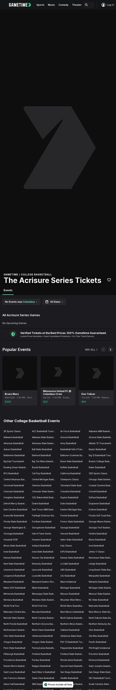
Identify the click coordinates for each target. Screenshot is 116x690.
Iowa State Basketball (42, 551)
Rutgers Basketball (41, 666)
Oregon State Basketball (44, 642)
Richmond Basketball (99, 660)
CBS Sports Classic (98, 473)
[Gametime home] (22, 5)
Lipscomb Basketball (42, 569)
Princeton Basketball (99, 654)
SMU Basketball (39, 684)
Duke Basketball (68, 503)
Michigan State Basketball (101, 587)
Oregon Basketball (13, 642)
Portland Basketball (41, 654)
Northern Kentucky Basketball (102, 624)
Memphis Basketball (98, 581)
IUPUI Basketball (68, 551)
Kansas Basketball (12, 557)
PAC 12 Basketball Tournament (73, 642)
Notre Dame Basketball (43, 630)
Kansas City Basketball (43, 557)
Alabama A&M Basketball (101, 431)
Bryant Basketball (40, 467)
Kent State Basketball (14, 563)
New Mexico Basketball (72, 612)
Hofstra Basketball (98, 533)
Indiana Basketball (41, 545)
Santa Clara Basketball (43, 678)
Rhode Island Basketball (72, 660)
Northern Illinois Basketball (73, 624)
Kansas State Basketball (72, 557)
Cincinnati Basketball (14, 485)
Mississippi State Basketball (45, 593)
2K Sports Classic (12, 431)
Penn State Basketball (14, 648)
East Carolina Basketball (15, 509)
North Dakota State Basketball (102, 618)
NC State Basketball (98, 600)
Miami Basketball (40, 587)
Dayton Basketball (69, 497)
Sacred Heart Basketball (72, 666)
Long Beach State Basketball (102, 569)
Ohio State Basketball (14, 636)
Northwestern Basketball (16, 630)
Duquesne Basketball (99, 503)
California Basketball (70, 473)
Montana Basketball (13, 600)
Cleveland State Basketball (73, 485)
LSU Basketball (67, 575)
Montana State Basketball (44, 600)
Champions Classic (69, 479)
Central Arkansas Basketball (17, 479)
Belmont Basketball (41, 455)
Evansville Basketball (14, 515)
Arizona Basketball (69, 437)
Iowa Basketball (11, 551)
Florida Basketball (69, 515)
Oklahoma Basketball (42, 636)
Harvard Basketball (69, 533)
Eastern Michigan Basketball (73, 509)
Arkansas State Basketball (45, 443)
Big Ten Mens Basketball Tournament (45, 461)
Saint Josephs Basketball (101, 666)
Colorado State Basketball (45, 491)
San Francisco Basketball (16, 678)
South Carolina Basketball (73, 684)
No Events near (21, 301)
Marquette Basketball (99, 575)
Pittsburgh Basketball (14, 654)
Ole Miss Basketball (98, 636)
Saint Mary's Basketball (43, 672)
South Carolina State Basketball (102, 684)
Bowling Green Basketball (16, 467)
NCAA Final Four (11, 606)
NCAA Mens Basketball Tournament (73, 606)
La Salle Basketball (69, 563)
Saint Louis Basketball (14, 672)
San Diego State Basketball (102, 672)
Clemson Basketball (41, 485)
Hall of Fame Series (41, 533)
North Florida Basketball (15, 624)
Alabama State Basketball (44, 437)
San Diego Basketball (71, 672)
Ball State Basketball (42, 449)
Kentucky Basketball (42, 563)
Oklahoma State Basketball (73, 636)
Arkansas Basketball (13, 443)
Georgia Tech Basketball (101, 527)
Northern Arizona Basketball (45, 624)
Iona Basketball (96, 545)
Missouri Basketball (69, 593)
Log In (107, 5)
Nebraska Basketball (99, 606)
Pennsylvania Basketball (44, 648)
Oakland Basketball (69, 630)
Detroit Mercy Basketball (16, 503)
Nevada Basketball (41, 612)
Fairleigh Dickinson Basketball (45, 515)
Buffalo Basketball (69, 467)
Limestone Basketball (14, 569)
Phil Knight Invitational (99, 648)
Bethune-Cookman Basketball (73, 455)
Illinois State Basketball (15, 545)
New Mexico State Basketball (102, 612)
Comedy (63, 4)
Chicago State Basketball (101, 479)
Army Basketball (68, 443)
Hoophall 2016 (11, 539)
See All (91, 349)
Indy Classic (66, 545)
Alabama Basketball (13, 437)
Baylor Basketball (97, 449)
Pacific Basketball (97, 642)
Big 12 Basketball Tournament (102, 455)
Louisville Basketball (42, 575)
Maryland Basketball (14, 581)
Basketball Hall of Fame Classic (73, 449)
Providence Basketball (15, 660)
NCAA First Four (39, 606)
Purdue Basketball (41, 660)
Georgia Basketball (69, 527)
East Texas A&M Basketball (45, 509)
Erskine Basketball (98, 509)
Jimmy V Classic (97, 551)
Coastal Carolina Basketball (102, 485)
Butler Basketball (97, 467)
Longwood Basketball (14, 575)
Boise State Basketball (71, 461)
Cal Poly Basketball (41, 473)
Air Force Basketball (70, 431)
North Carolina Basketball (44, 618)
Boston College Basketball (102, 461)
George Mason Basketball (101, 521)
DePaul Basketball (98, 497)
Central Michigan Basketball (45, 479)
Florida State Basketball (15, 521)
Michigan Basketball (70, 587)
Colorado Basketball (14, 491)
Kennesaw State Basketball (102, 557)
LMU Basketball (68, 569)
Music (51, 4)
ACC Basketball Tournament (45, 431)
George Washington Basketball (17, 527)
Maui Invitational (68, 581)
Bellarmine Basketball (14, 455)
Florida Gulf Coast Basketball (102, 515)
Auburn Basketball (12, 449)
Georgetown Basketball (43, 527)
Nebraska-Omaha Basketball (17, 612)
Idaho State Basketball (71, 539)
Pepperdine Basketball (71, 648)
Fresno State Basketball (72, 521)
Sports (40, 4)
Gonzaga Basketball (13, 533)
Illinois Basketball (97, 539)
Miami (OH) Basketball (14, 587)
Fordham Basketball (41, 521)
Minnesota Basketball (14, 593)
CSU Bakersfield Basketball (45, 497)
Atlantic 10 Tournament (100, 443)
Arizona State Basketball (101, 437)
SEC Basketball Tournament (102, 678)
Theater (77, 4)
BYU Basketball (11, 473)
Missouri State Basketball (101, 593)
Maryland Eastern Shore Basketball (45, 581)
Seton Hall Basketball (14, 684)
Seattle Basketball (69, 678)
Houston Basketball (41, 539)
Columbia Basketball (70, 491)
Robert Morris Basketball (16, 666)
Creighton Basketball (14, 497)
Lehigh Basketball (97, 563)
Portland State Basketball (72, 654)
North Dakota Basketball (72, 618)
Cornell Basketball (98, 491)
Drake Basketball (40, 503)
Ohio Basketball (96, 630)
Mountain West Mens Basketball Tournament (73, 600)
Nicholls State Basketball (16, 618)
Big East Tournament (14, 461)
